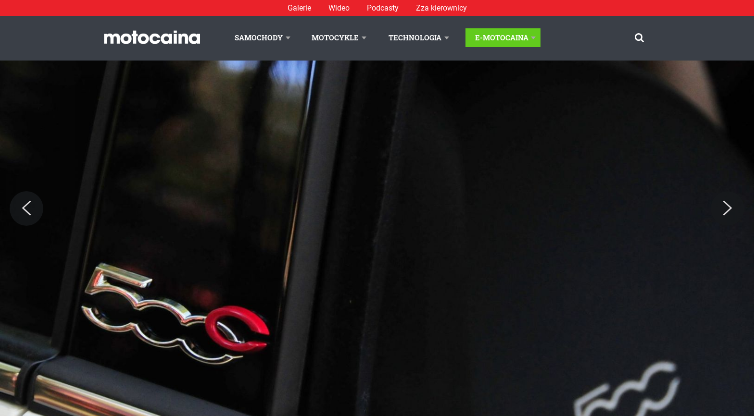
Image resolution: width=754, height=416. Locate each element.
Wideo (339, 7)
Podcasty (383, 7)
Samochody (259, 37)
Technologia (415, 37)
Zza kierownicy (441, 7)
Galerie (299, 7)
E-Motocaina (501, 37)
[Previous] (26, 208)
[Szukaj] (639, 37)
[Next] (727, 208)
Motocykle (335, 37)
